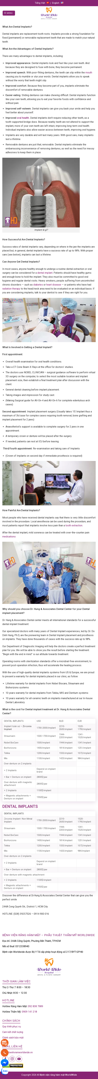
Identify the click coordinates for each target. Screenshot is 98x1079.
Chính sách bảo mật (13, 1037)
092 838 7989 (35, 1006)
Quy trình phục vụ (11, 1026)
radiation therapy (11, 288)
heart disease (53, 284)
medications (9, 536)
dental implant (44, 272)
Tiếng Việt (42, 3)
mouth (88, 72)
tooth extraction (73, 525)
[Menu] (9, 13)
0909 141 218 (29, 1011)
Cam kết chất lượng (12, 1032)
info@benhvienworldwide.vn (17, 1052)
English (57, 3)
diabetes (38, 284)
